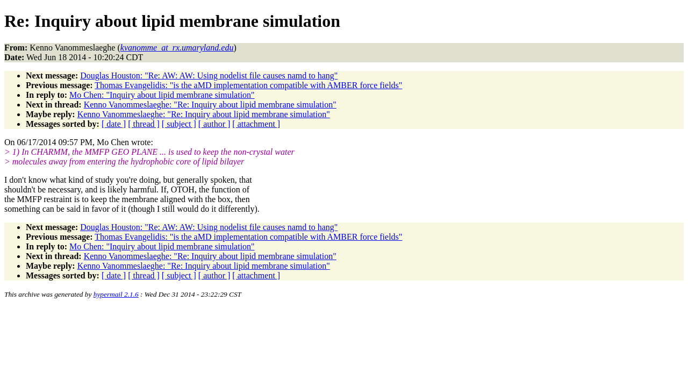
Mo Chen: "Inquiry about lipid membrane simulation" (162, 94)
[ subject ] (179, 123)
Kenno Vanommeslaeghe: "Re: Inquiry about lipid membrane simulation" (210, 104)
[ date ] (114, 123)
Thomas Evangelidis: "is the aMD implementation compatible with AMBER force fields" (248, 85)
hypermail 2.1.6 (116, 294)
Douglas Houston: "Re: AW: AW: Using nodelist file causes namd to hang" (209, 75)
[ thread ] (144, 123)
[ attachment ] (256, 123)
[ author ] (214, 123)
